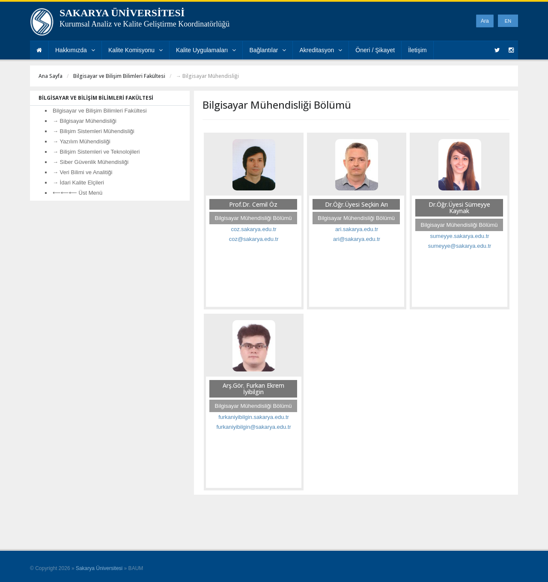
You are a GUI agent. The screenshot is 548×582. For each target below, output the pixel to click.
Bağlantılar (267, 50)
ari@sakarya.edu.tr (356, 239)
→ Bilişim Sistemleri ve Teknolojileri (96, 151)
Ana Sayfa (51, 76)
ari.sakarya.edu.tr (356, 229)
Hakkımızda (75, 50)
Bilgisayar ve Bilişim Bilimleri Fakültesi (119, 76)
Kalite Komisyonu (135, 50)
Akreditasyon (320, 50)
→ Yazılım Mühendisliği (81, 141)
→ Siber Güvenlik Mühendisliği (90, 162)
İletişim (417, 50)
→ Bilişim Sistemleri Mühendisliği (93, 131)
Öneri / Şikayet (375, 50)
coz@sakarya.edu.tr (254, 239)
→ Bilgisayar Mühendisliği (84, 121)
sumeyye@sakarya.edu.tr (459, 246)
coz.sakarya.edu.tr (253, 229)
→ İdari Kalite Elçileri (78, 182)
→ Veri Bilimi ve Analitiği (82, 172)
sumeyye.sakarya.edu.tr (459, 236)
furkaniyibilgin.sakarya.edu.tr (253, 417)
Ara (485, 21)
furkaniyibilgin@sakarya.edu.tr (253, 427)
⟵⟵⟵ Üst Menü (77, 193)
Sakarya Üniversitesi (99, 568)
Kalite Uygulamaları (206, 50)
